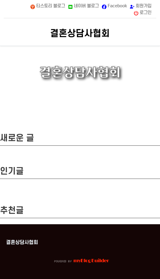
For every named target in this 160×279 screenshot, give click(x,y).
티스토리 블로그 (47, 6)
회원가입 (140, 6)
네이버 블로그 (83, 6)
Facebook (114, 6)
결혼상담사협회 (80, 33)
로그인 (142, 12)
